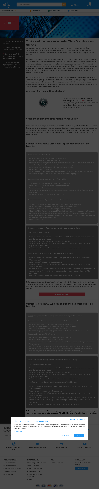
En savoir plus (18, 431)
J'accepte (79, 435)
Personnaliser (66, 435)
